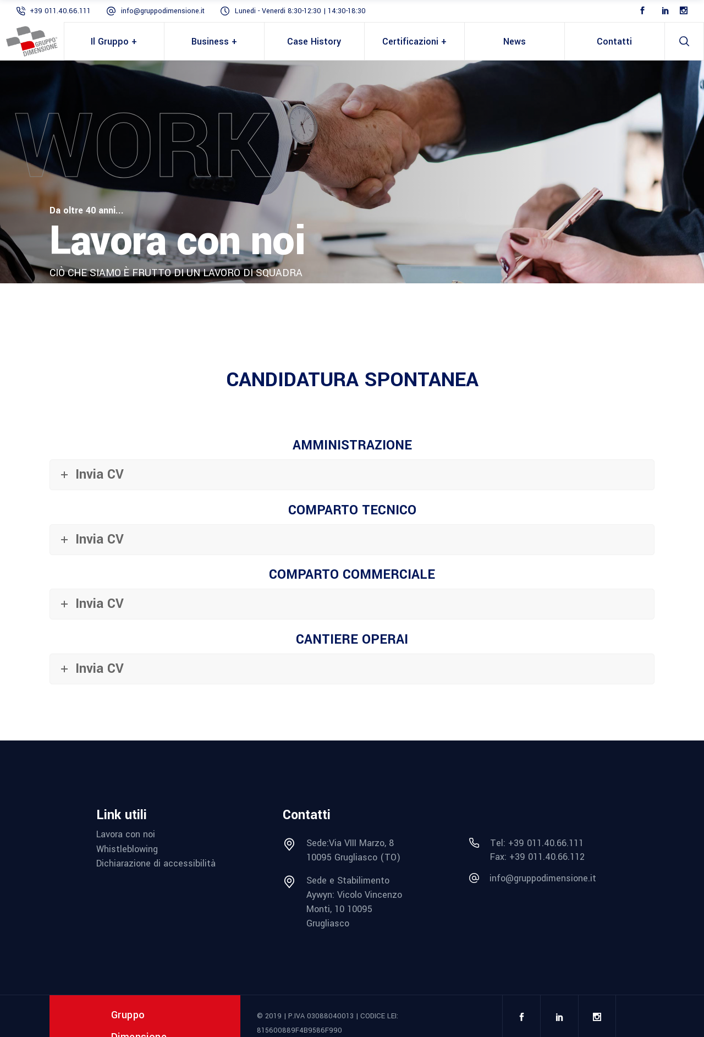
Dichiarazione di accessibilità (156, 863)
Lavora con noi (125, 834)
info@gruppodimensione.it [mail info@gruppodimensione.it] (163, 11)
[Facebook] (642, 11)
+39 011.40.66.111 (60, 11)
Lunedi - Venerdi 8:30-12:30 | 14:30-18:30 (300, 11)
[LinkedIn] (665, 11)
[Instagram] (684, 11)
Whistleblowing (127, 849)
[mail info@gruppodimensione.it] (538, 878)
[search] (684, 41)
